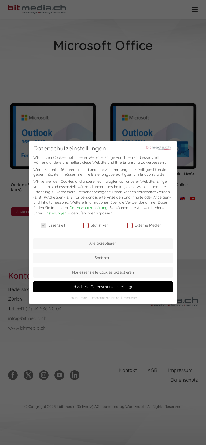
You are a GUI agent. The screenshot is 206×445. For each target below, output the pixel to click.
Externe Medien (144, 224)
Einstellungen (55, 211)
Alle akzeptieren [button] (103, 242)
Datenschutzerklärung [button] (105, 296)
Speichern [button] (103, 256)
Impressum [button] (130, 296)
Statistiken (96, 224)
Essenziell (53, 224)
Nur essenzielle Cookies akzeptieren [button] (103, 270)
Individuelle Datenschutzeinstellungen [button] (103, 285)
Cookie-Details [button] (78, 296)
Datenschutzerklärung (88, 206)
